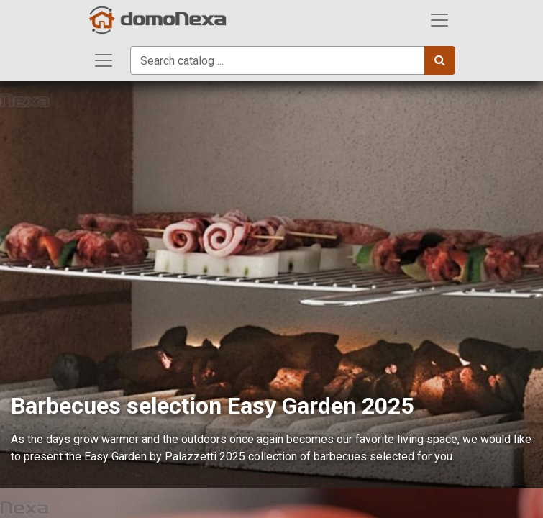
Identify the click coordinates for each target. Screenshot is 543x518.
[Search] (439, 60)
